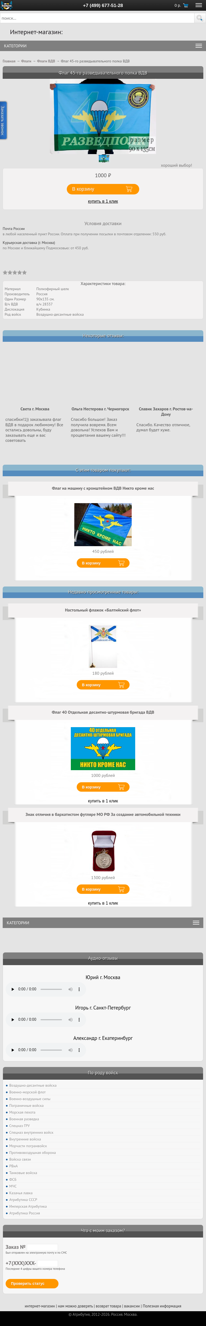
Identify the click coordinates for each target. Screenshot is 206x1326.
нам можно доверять (75, 1306)
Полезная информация (162, 1306)
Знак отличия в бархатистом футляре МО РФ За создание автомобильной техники (102, 814)
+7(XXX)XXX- (32, 1263)
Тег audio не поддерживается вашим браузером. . (46, 989)
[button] (200, 18)
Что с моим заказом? (103, 1230)
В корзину (91, 563)
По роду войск (103, 1072)
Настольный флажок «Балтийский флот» (103, 610)
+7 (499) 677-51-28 (103, 5)
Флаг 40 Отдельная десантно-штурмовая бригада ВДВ (103, 712)
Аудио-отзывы (103, 958)
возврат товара (108, 1306)
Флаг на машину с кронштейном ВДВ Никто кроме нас (103, 488)
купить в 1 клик (103, 201)
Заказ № (32, 1246)
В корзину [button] (83, 189)
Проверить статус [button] (28, 1283)
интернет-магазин (40, 1306)
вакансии (132, 1306)
